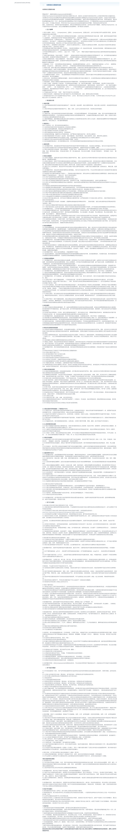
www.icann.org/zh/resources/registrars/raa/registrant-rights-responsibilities (63, 512)
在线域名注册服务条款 (53, 5)
